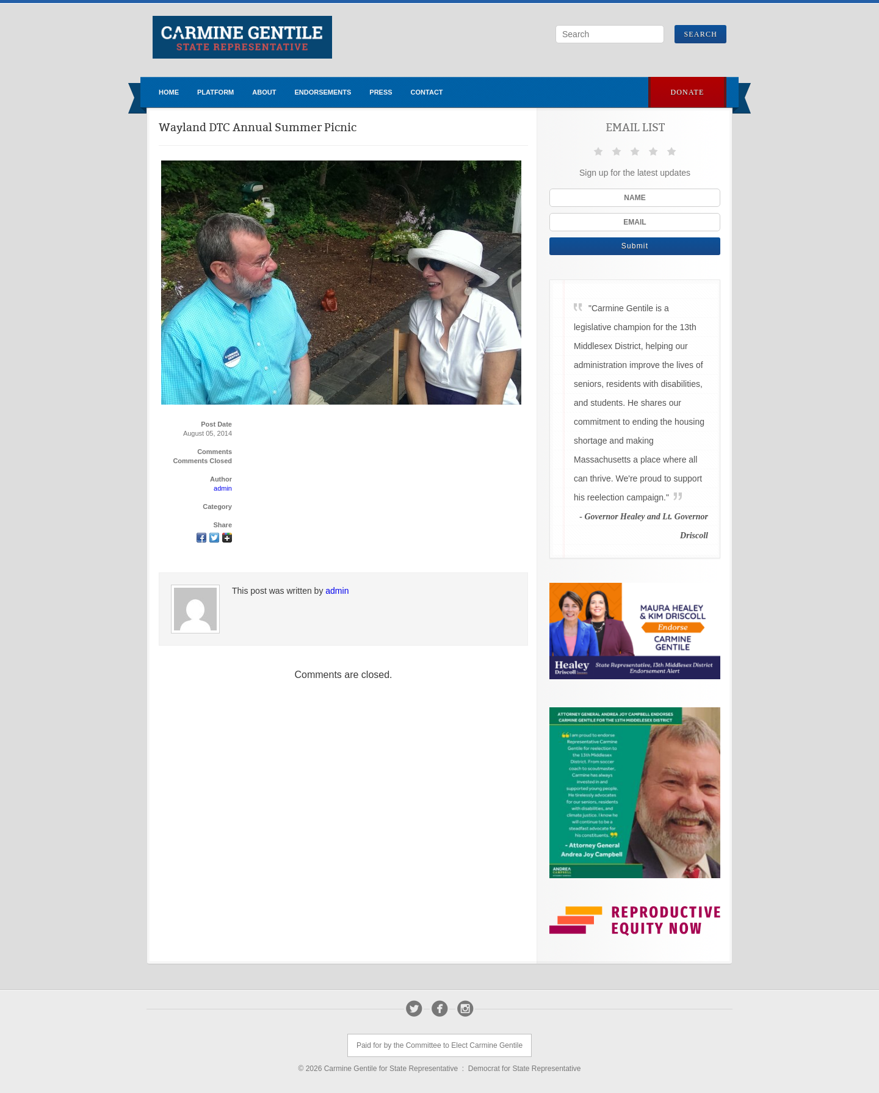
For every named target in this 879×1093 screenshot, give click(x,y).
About (264, 92)
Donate (687, 92)
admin (223, 488)
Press (380, 92)
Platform (215, 92)
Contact (427, 92)
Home (169, 92)
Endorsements (322, 92)
